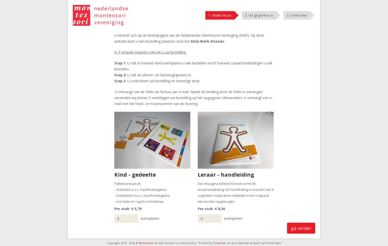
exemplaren (150, 218)
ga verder (301, 228)
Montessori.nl (148, 243)
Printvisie (219, 243)
